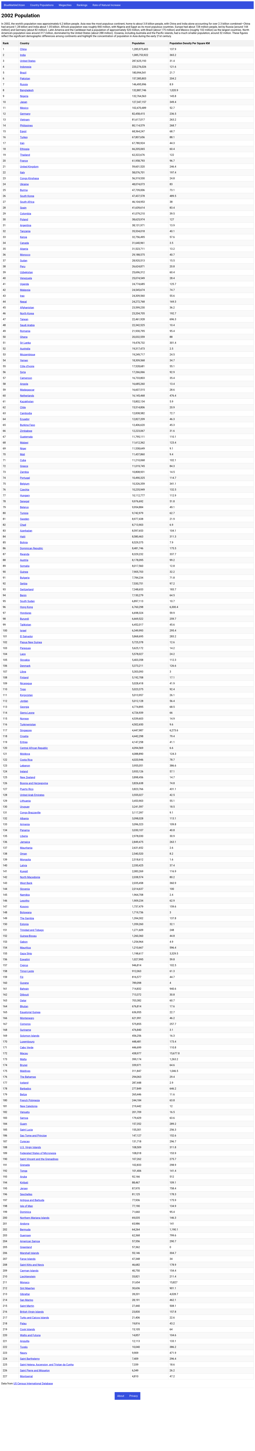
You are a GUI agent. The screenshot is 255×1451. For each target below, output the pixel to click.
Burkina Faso (27, 425)
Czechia (24, 489)
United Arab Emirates (32, 795)
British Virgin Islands (32, 1311)
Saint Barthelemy (30, 1358)
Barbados (25, 1088)
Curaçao (25, 1141)
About (120, 1395)
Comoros (25, 1024)
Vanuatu (25, 1112)
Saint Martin (27, 1305)
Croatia (24, 736)
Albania (24, 818)
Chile (23, 407)
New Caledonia (28, 1106)
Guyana (24, 982)
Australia (25, 348)
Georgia (24, 706)
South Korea (27, 196)
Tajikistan (25, 624)
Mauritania (26, 847)
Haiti (22, 536)
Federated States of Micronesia (38, 1153)
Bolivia (24, 542)
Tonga (23, 1170)
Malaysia (25, 290)
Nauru (23, 1352)
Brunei (23, 1065)
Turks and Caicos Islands (34, 1317)
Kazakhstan (27, 401)
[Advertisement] (98, 1427)
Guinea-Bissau (28, 935)
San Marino (26, 1300)
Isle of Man (26, 1206)
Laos (23, 654)
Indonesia (25, 66)
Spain (23, 207)
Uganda (24, 284)
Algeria (24, 248)
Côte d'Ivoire (27, 366)
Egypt (23, 131)
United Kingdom (29, 166)
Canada (24, 243)
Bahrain (24, 988)
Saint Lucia (26, 1129)
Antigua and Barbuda (32, 1200)
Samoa (24, 1118)
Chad (23, 524)
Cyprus (24, 965)
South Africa (27, 201)
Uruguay (25, 806)
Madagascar (27, 389)
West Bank (26, 883)
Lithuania (25, 800)
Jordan (24, 701)
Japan (23, 102)
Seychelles (26, 1194)
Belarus (24, 507)
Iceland (24, 1082)
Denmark (25, 665)
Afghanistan (27, 307)
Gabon (24, 941)
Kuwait (24, 871)
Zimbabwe (26, 430)
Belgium (24, 483)
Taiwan (24, 319)
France (24, 160)
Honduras (25, 612)
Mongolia (25, 859)
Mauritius (25, 947)
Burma (24, 190)
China (23, 49)
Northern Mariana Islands (34, 1217)
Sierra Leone (27, 712)
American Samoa (30, 1241)
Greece (24, 466)
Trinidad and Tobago (32, 930)
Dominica (25, 1211)
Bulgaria (24, 577)
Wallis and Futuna (30, 1335)
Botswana (26, 912)
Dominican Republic (31, 548)
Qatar (23, 1000)
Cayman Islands (29, 1270)
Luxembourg (27, 1041)
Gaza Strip (26, 953)
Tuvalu (24, 1347)
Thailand (25, 154)
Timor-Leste (27, 971)
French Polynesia (30, 1100)
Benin (23, 595)
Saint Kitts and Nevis (32, 1264)
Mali (22, 454)
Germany (25, 113)
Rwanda (24, 554)
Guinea (24, 571)
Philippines (26, 125)
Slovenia (25, 889)
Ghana (23, 336)
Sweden (24, 519)
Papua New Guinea (31, 642)
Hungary (25, 495)
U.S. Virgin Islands (30, 1147)
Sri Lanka (25, 342)
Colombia (25, 213)
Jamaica (25, 842)
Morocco (25, 254)
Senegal (24, 501)
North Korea (27, 313)
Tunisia (24, 513)
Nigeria (24, 96)
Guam (23, 1123)
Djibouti (24, 994)
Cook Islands (27, 1329)
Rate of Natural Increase (107, 5)
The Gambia (27, 918)
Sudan (23, 260)
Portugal (25, 477)
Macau (24, 1053)
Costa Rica (26, 759)
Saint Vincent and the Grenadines (39, 1159)
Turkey (24, 137)
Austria (24, 560)
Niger (23, 448)
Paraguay (25, 648)
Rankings (82, 5)
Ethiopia (24, 149)
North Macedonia (30, 877)
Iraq (22, 295)
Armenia (25, 824)
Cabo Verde (26, 1047)
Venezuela (26, 278)
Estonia (24, 924)
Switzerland (27, 589)
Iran (22, 143)
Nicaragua (26, 683)
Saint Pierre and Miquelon (35, 1370)
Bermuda (25, 1229)
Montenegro (27, 1018)
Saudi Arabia (27, 325)
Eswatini (25, 959)
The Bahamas (28, 1076)
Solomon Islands (29, 1035)
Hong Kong (26, 607)
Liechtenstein (27, 1276)
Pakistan (25, 78)
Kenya (23, 237)
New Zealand (27, 777)
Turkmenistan (28, 724)
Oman (23, 853)
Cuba (23, 460)
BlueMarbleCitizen (14, 5)
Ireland (24, 771)
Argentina (25, 225)
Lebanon (25, 765)
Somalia (24, 566)
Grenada (25, 1165)
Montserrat (26, 1376)
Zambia (24, 472)
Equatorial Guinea (30, 1012)
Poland (24, 219)
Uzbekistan (26, 272)
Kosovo (24, 906)
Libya (23, 671)
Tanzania (25, 231)
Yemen (24, 360)
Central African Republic (34, 748)
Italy (22, 172)
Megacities (65, 5)
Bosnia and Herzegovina (34, 783)
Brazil (23, 72)
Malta (23, 1059)
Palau (23, 1323)
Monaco (24, 1282)
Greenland (26, 1247)
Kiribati (24, 1182)
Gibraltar (25, 1294)
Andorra (24, 1223)
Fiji (21, 977)
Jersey (24, 1188)
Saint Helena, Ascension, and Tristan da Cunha (47, 1364)
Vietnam (25, 119)
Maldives (25, 1071)
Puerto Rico (27, 789)
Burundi (24, 618)
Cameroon (26, 378)
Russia (24, 84)
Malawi (24, 442)
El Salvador (26, 636)
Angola (24, 383)
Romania (25, 331)
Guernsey (25, 1235)
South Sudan (27, 601)
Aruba (23, 1176)
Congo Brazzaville (30, 812)
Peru (22, 266)
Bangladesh (27, 90)
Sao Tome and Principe (33, 1135)
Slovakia (25, 659)
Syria (23, 372)
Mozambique (27, 354)
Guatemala (26, 436)
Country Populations (42, 5)
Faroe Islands (27, 1258)
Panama (25, 830)
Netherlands (27, 395)
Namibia (25, 894)
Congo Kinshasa (29, 178)
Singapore (26, 730)
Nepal (23, 301)
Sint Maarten (27, 1288)
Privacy (133, 1395)
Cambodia (26, 413)
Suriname (25, 1029)
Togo (23, 689)
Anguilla (24, 1341)
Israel (23, 630)
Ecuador (24, 419)
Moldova (25, 753)
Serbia (23, 583)
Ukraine (24, 184)
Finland (24, 677)
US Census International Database (33, 1383)
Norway (24, 718)
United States (27, 60)
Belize (23, 1094)
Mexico (24, 107)
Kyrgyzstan (26, 695)
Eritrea (23, 742)
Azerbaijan (26, 530)
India (23, 55)
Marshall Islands (29, 1253)
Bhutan (24, 1006)
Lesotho (24, 900)
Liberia (24, 836)
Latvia (23, 865)
